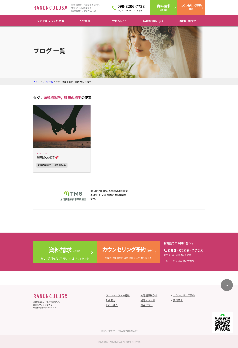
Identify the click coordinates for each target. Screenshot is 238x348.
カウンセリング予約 (184, 295)
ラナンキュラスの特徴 (50, 21)
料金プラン (147, 305)
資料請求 (178, 300)
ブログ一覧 (48, 81)
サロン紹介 (119, 21)
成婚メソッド (148, 300)
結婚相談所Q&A (149, 295)
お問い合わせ (187, 21)
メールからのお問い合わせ (180, 260)
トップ (36, 81)
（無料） (163, 7)
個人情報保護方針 (128, 331)
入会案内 (84, 21)
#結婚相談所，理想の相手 (52, 165)
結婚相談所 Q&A (153, 21)
